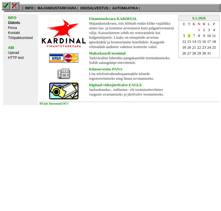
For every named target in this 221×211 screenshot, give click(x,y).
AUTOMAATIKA (125, 8)
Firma (12, 28)
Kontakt (14, 33)
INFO (29, 8)
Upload (13, 53)
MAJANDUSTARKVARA (57, 8)
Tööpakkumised (20, 38)
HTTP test (16, 58)
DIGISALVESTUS (94, 8)
